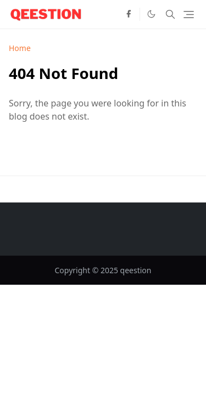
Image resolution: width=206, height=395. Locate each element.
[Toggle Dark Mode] (151, 14)
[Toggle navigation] (188, 14)
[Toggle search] (170, 14)
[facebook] (128, 14)
